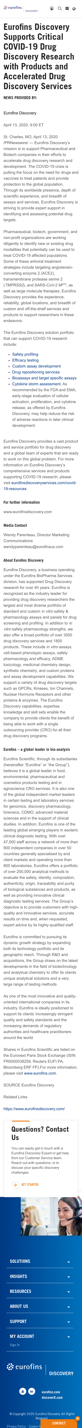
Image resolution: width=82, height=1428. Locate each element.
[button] (77, 1417)
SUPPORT (18, 1322)
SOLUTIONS (20, 1262)
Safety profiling (25, 354)
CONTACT (64, 1422)
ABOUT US (19, 1307)
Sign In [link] (15, 1345)
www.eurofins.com (40, 1073)
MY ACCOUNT (22, 1337)
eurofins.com (51, 1392)
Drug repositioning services (36, 372)
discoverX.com (52, 1398)
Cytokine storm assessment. (37, 384)
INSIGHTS (18, 1277)
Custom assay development (36, 366)
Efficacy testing (25, 360)
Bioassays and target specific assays (44, 378)
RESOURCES (20, 1292)
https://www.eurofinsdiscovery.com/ (34, 1109)
